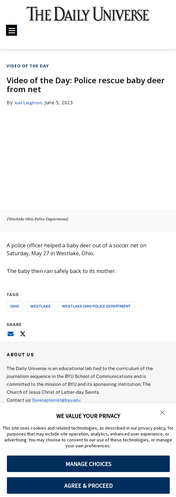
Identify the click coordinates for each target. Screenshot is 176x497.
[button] (163, 412)
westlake (40, 306)
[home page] (88, 17)
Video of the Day (28, 66)
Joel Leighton (29, 102)
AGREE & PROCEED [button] (88, 485)
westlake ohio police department (96, 306)
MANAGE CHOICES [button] (88, 464)
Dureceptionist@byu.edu (58, 400)
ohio (14, 306)
